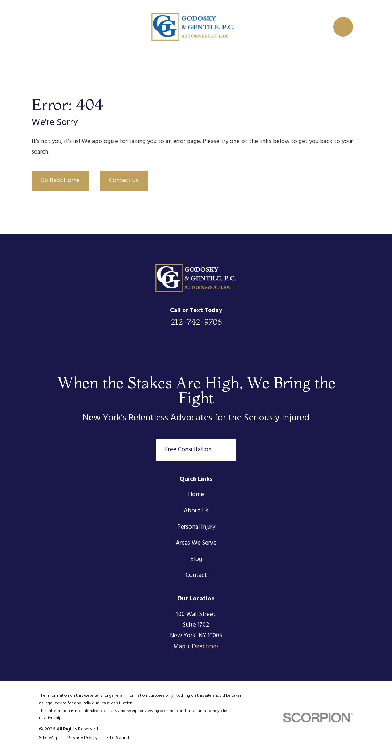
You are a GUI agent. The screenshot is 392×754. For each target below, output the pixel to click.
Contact (196, 575)
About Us (196, 511)
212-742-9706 (196, 322)
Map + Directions (196, 647)
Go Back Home (60, 180)
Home (196, 494)
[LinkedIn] (157, 346)
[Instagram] (215, 346)
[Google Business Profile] (235, 346)
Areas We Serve (196, 543)
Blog (196, 559)
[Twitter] (196, 346)
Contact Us (123, 180)
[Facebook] (176, 346)
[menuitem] (49, 738)
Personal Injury (196, 527)
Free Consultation (196, 450)
